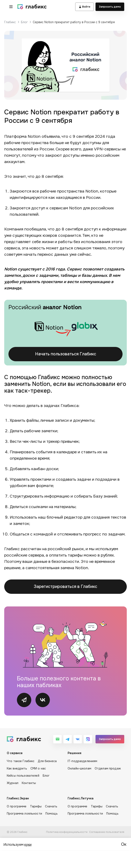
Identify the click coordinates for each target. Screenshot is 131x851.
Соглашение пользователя (106, 832)
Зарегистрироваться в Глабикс (65, 586)
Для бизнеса (47, 761)
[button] (11, 7)
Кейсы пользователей (23, 775)
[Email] (57, 739)
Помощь (51, 813)
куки (27, 844)
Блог (24, 22)
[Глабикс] (32, 6)
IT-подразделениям (82, 761)
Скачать (51, 806)
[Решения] (96, 768)
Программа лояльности (24, 813)
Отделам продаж (108, 768)
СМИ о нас (38, 768)
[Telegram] (67, 739)
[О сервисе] (35, 768)
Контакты (29, 783)
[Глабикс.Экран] (35, 806)
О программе (17, 806)
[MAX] (88, 739)
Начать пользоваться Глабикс (65, 354)
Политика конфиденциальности (66, 832)
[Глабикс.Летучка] (96, 806)
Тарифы (36, 806)
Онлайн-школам (79, 768)
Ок (123, 844)
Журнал (12, 783)
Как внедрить (17, 768)
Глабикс (10, 22)
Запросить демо (110, 6)
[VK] (78, 739)
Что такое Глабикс (20, 761)
